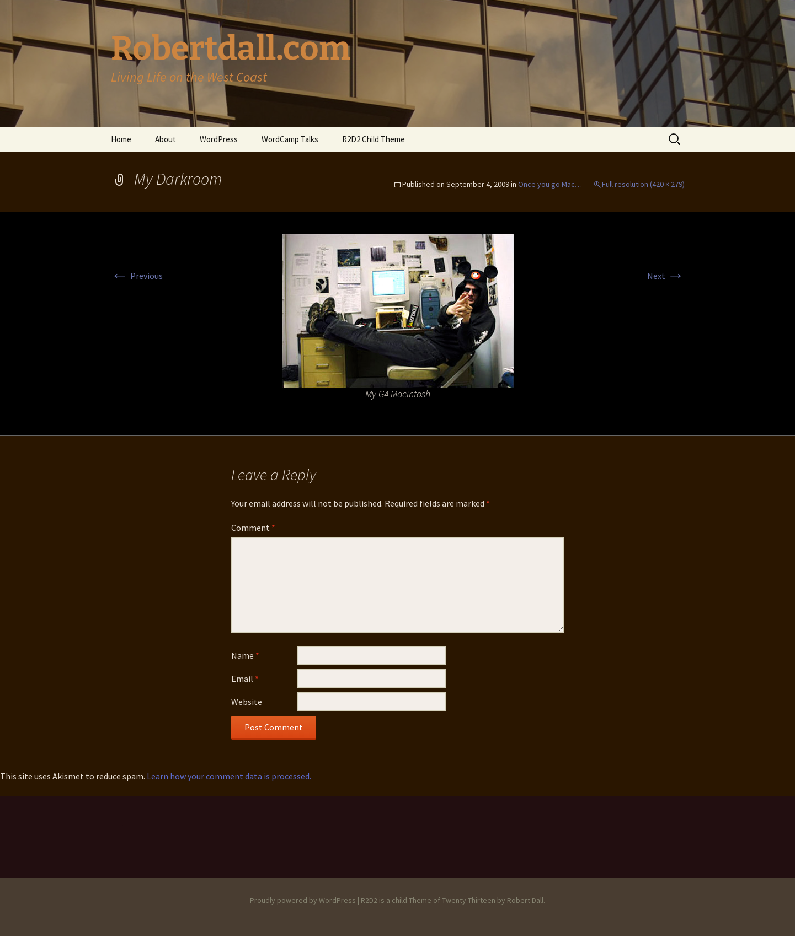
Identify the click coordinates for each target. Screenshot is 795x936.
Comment (253, 527)
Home (121, 139)
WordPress (219, 139)
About (165, 139)
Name (245, 655)
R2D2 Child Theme (373, 139)
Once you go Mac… (550, 184)
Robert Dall (525, 900)
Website (246, 701)
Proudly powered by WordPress (303, 900)
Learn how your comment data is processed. (229, 776)
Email (245, 678)
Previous (137, 275)
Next (666, 275)
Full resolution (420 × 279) (643, 184)
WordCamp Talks (290, 139)
